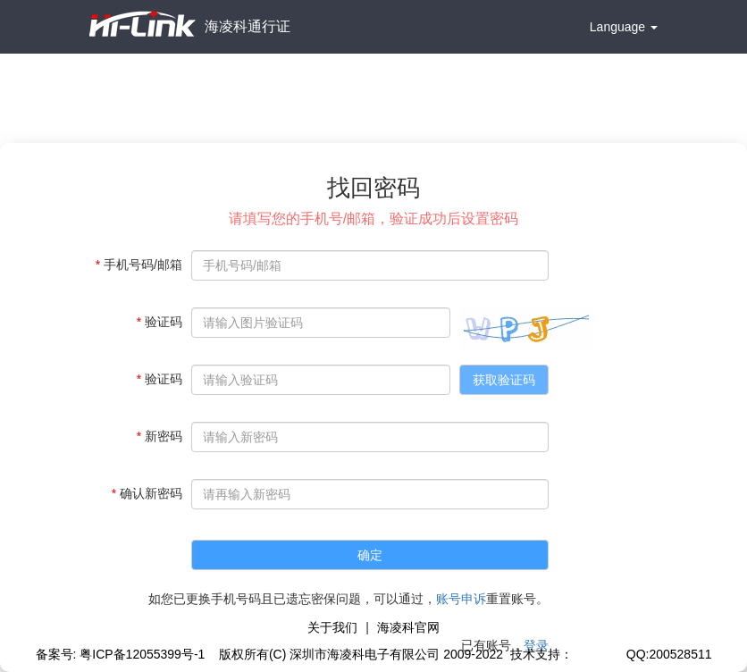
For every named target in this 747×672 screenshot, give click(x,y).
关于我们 (332, 627)
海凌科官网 (408, 627)
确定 (369, 555)
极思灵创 (598, 654)
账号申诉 (461, 599)
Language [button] (624, 27)
